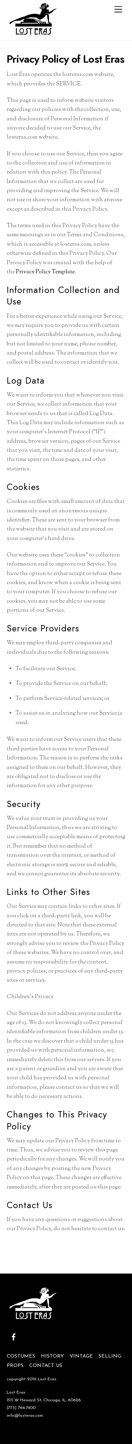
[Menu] (118, 9)
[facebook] (14, 1336)
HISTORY (52, 1356)
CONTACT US (45, 1365)
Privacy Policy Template (45, 272)
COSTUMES (21, 1356)
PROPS (15, 1365)
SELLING (110, 1356)
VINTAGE (81, 1356)
